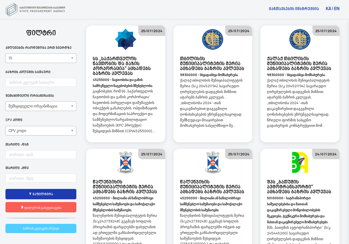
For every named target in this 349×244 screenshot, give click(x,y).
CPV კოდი (13, 120)
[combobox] (40, 58)
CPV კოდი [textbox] (17, 130)
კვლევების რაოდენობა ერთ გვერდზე (38, 48)
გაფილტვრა (41, 194)
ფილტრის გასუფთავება (40, 207)
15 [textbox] (10, 58)
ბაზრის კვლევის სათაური (27, 72)
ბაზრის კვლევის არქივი (41, 228)
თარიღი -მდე (17, 168)
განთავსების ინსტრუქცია (294, 8)
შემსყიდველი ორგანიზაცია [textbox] (32, 106)
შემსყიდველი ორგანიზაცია (29, 96)
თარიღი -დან (17, 145)
